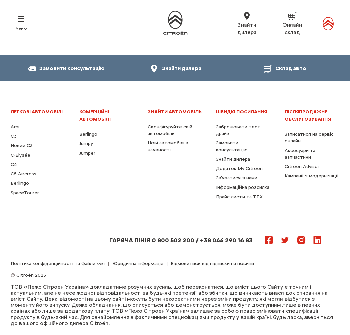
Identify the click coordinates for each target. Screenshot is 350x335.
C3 (14, 136)
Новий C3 (22, 146)
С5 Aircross (23, 174)
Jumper (87, 153)
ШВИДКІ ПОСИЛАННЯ (241, 112)
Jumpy (86, 143)
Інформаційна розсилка (242, 187)
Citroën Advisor (302, 166)
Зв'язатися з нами (236, 178)
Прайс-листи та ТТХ (239, 197)
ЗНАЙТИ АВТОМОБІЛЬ (175, 112)
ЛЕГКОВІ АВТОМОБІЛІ (37, 112)
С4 (14, 164)
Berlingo (20, 183)
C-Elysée (20, 155)
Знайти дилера (233, 159)
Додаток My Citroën (239, 168)
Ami (15, 127)
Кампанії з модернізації (312, 176)
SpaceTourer (25, 193)
